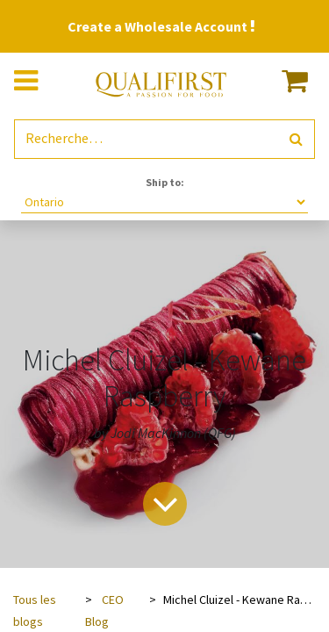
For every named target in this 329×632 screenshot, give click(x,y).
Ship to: (165, 182)
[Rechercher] (296, 139)
